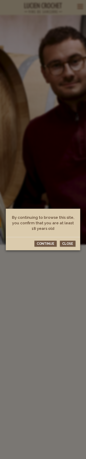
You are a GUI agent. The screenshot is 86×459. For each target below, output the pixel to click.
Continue (45, 244)
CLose (67, 244)
